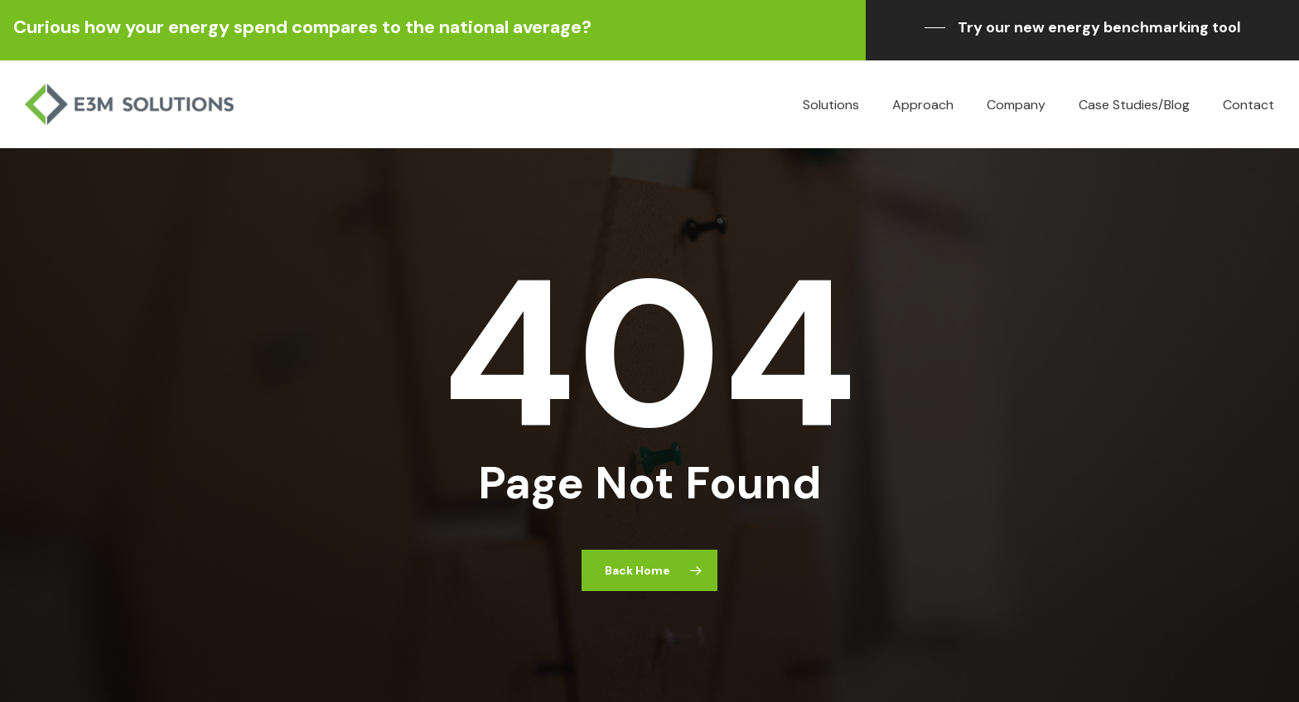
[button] (1083, 27)
